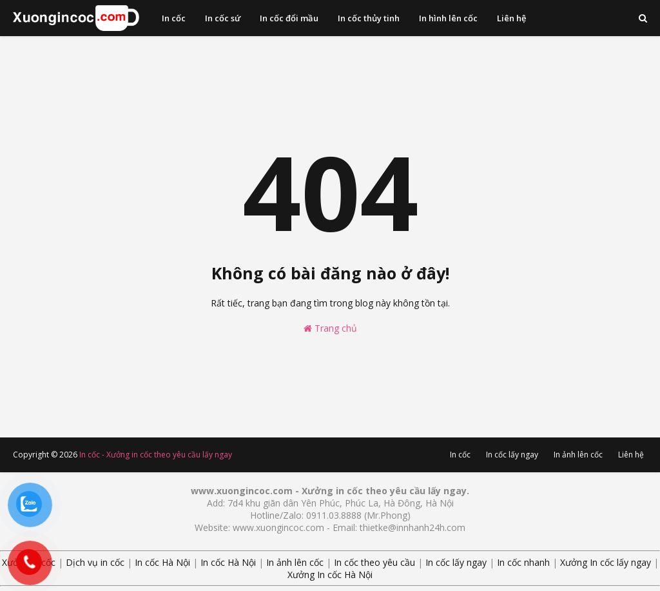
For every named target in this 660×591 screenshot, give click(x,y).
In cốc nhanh (523, 562)
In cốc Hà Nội (162, 562)
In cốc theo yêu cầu (374, 562)
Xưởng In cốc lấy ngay (605, 562)
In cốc (460, 454)
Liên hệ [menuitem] (511, 18)
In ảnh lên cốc (578, 454)
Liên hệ (631, 454)
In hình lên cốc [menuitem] (448, 18)
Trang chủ (330, 328)
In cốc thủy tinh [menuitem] (369, 18)
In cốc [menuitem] (174, 18)
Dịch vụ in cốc (95, 562)
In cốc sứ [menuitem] (222, 18)
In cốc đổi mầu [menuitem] (289, 18)
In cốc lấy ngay (512, 454)
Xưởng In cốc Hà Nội (330, 574)
